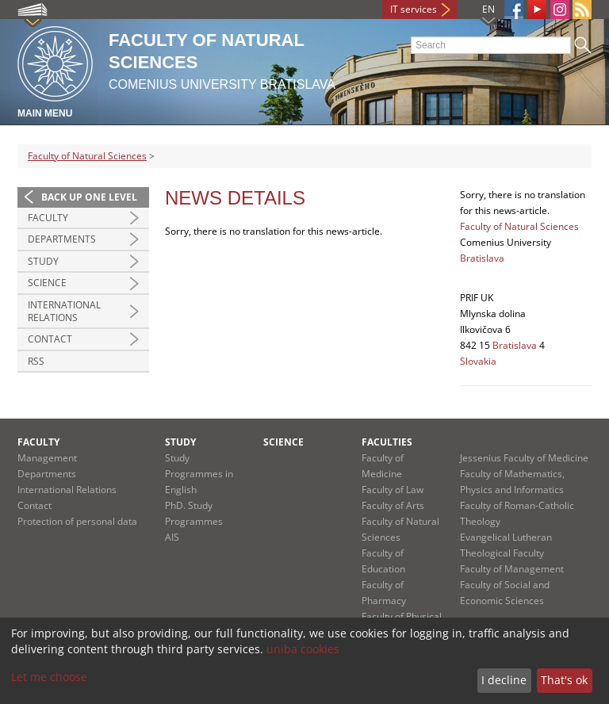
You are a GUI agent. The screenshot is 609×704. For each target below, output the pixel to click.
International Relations (64, 311)
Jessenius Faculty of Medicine (524, 458)
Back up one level (89, 197)
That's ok (564, 679)
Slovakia (478, 361)
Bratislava (482, 258)
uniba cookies (302, 648)
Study (43, 261)
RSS (36, 361)
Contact (50, 339)
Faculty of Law (392, 489)
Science (47, 282)
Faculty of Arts (393, 505)
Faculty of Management (512, 569)
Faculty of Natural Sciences (87, 156)
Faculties (387, 442)
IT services (413, 9)
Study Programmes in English (199, 473)
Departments (62, 239)
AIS (172, 537)
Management (47, 458)
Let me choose (49, 676)
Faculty (48, 217)
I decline (504, 679)
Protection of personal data (77, 521)
